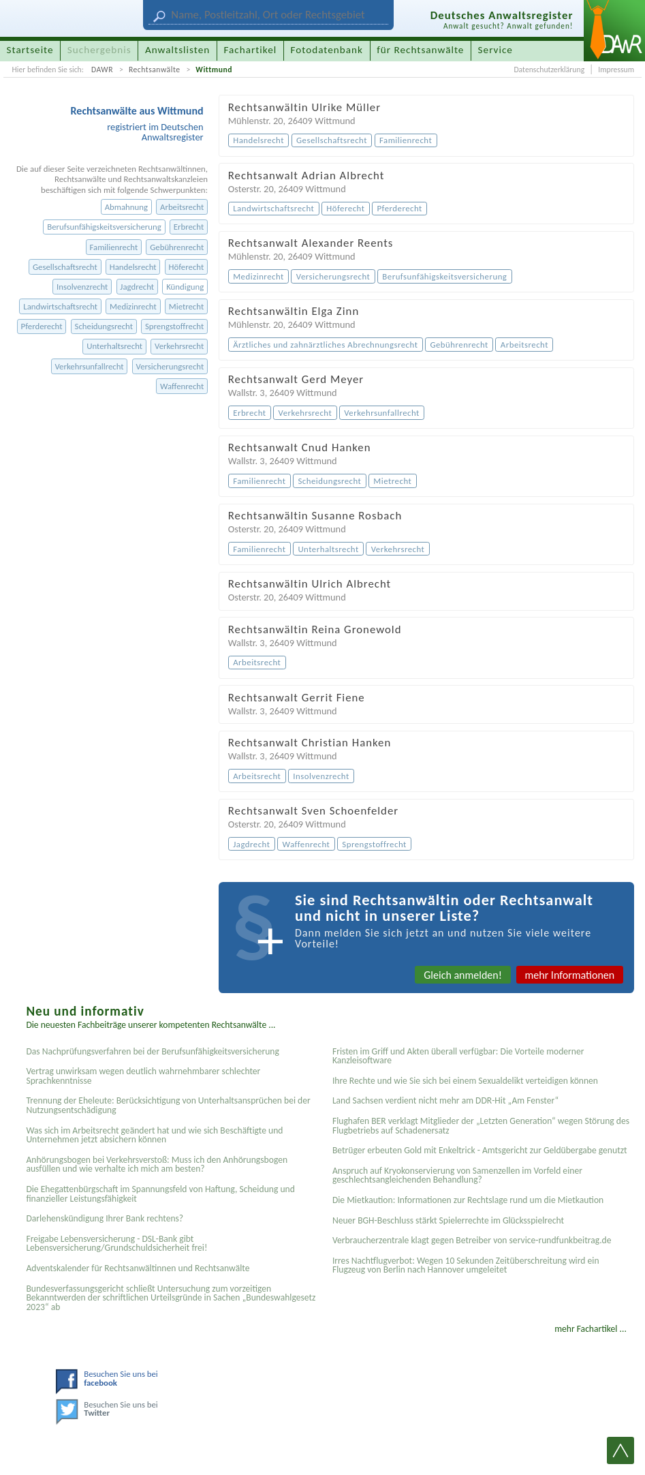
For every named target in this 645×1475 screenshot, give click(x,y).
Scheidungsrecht (104, 326)
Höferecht (186, 267)
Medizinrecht (133, 306)
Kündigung (185, 287)
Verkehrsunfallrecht (88, 366)
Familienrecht (113, 247)
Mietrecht (186, 306)
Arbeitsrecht (182, 207)
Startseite (30, 50)
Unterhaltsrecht (114, 346)
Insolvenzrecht (82, 287)
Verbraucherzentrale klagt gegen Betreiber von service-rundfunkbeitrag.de (472, 1240)
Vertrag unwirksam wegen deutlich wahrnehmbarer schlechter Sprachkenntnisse (143, 1075)
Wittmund (213, 69)
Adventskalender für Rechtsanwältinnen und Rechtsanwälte (137, 1268)
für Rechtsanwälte (420, 50)
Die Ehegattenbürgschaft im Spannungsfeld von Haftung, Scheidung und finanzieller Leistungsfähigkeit (160, 1193)
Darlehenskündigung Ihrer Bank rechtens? (104, 1218)
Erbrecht (189, 227)
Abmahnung (126, 207)
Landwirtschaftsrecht (60, 306)
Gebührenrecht (177, 247)
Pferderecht (42, 326)
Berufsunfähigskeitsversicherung (104, 227)
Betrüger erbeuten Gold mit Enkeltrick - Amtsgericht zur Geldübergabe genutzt (479, 1150)
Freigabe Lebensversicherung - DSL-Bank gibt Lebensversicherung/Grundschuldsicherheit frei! (116, 1243)
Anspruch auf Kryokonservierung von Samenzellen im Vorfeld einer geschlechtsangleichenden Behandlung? (457, 1175)
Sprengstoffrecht (174, 326)
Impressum (616, 69)
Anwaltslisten (177, 50)
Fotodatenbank (327, 50)
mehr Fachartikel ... (590, 1329)
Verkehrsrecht (179, 346)
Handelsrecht (133, 267)
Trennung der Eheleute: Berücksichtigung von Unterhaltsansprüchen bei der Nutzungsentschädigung (168, 1105)
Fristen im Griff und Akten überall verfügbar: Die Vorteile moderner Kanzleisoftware (458, 1056)
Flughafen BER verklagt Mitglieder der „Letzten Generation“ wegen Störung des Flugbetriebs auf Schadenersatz (480, 1125)
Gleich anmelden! (463, 975)
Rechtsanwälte (154, 69)
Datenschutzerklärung (549, 69)
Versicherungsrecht (170, 366)
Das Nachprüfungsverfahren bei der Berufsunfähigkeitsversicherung (152, 1051)
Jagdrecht (137, 287)
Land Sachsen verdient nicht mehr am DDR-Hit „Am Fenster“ (445, 1100)
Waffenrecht (182, 386)
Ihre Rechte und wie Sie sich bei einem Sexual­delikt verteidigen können (465, 1080)
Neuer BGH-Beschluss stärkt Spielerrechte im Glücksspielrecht (448, 1220)
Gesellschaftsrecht (65, 267)
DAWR (102, 69)
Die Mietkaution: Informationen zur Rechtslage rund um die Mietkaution (467, 1200)
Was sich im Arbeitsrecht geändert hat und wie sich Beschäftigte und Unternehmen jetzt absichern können (154, 1135)
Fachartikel (250, 50)
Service (495, 50)
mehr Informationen (570, 975)
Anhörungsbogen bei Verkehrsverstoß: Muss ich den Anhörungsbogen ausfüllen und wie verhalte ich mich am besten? (156, 1164)
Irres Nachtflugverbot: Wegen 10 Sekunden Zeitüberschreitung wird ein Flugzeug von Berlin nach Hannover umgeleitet (465, 1265)
